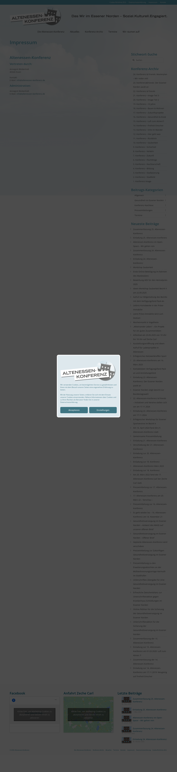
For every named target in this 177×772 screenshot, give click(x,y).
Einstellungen (103, 410)
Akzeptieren (74, 410)
